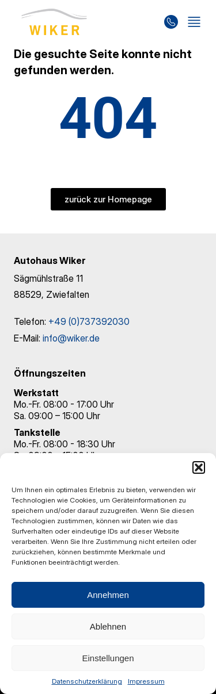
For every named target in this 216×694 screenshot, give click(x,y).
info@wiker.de (71, 338)
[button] (198, 467)
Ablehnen (108, 626)
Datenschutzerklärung (87, 681)
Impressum (146, 681)
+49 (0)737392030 (89, 321)
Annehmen (108, 595)
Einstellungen (108, 658)
